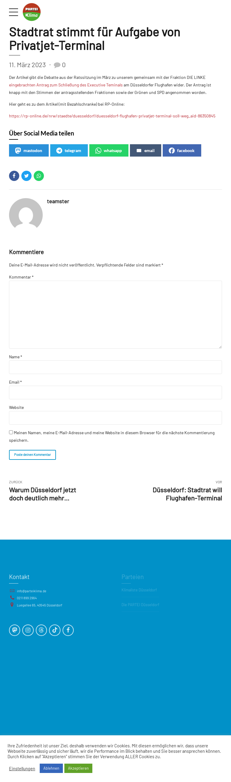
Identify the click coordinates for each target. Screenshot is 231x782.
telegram (68, 151)
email (145, 151)
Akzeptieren (78, 768)
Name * (15, 356)
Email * (15, 382)
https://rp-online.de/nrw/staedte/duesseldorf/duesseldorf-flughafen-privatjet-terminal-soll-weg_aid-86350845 (112, 115)
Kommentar (21, 276)
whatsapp (108, 151)
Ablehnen (51, 768)
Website (16, 407)
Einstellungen (22, 768)
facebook (182, 151)
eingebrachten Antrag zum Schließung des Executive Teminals (66, 84)
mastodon (28, 151)
